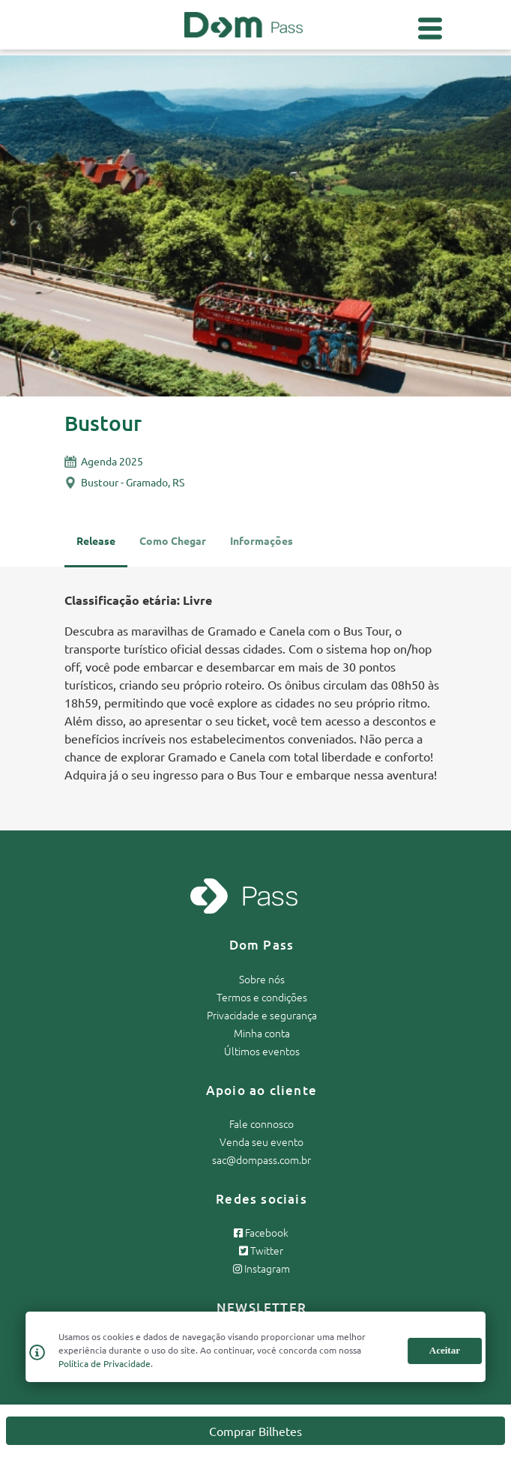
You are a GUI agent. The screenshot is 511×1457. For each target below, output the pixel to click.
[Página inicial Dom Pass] (243, 22)
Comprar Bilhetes (255, 1430)
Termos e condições (262, 996)
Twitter (261, 1250)
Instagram (261, 1268)
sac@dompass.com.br (261, 1159)
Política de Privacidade (104, 1363)
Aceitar (444, 1350)
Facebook (261, 1232)
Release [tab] (95, 540)
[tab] (261, 547)
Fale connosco (261, 1123)
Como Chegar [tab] (172, 540)
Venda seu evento (261, 1141)
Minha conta (262, 1032)
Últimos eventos (262, 1050)
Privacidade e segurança (262, 1014)
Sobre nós (262, 978)
